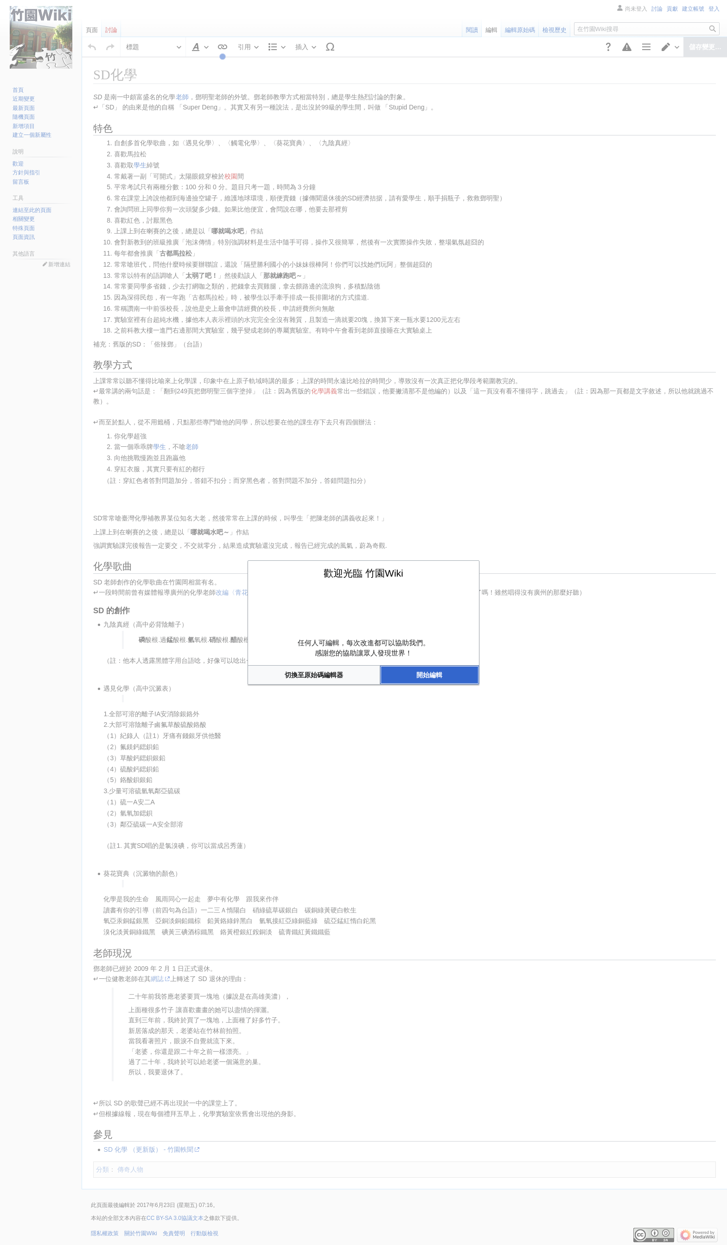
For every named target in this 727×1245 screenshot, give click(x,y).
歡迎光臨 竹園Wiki (363, 573)
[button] (314, 675)
